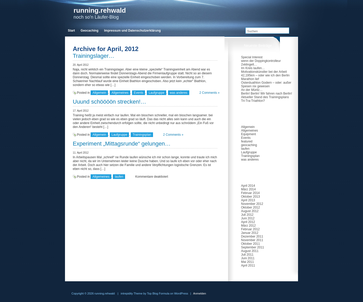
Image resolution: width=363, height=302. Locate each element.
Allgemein (99, 93)
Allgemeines (120, 93)
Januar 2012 (249, 233)
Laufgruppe (156, 93)
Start (71, 30)
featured (246, 141)
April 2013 (248, 200)
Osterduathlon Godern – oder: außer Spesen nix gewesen (266, 84)
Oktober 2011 (250, 244)
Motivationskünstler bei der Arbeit (264, 72)
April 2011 (248, 265)
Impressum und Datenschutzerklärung (132, 30)
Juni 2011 (248, 258)
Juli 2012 (247, 215)
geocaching (249, 145)
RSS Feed (293, 18)
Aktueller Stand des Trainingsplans (265, 97)
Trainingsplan (142, 134)
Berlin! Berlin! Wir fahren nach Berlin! (266, 93)
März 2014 (248, 189)
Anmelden (199, 293)
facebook (284, 18)
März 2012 (248, 225)
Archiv (249, 174)
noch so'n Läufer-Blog (100, 13)
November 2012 (252, 204)
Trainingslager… (93, 56)
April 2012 (248, 222)
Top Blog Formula (158, 293)
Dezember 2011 (252, 236)
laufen (119, 176)
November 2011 (252, 240)
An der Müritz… (252, 90)
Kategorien (253, 115)
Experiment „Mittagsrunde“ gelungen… (122, 143)
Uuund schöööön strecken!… (109, 101)
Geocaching (89, 30)
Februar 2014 (250, 193)
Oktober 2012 (250, 207)
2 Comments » (209, 93)
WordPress (181, 293)
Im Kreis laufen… (253, 68)
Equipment (248, 134)
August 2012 (249, 211)
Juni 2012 (248, 218)
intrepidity (127, 293)
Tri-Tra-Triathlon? (253, 101)
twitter (273, 18)
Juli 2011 (247, 254)
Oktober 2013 (250, 196)
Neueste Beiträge (258, 46)
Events (138, 93)
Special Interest (252, 57)
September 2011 (252, 247)
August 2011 (249, 251)
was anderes (178, 93)
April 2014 (248, 186)
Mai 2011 (247, 262)
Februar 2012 (250, 229)
